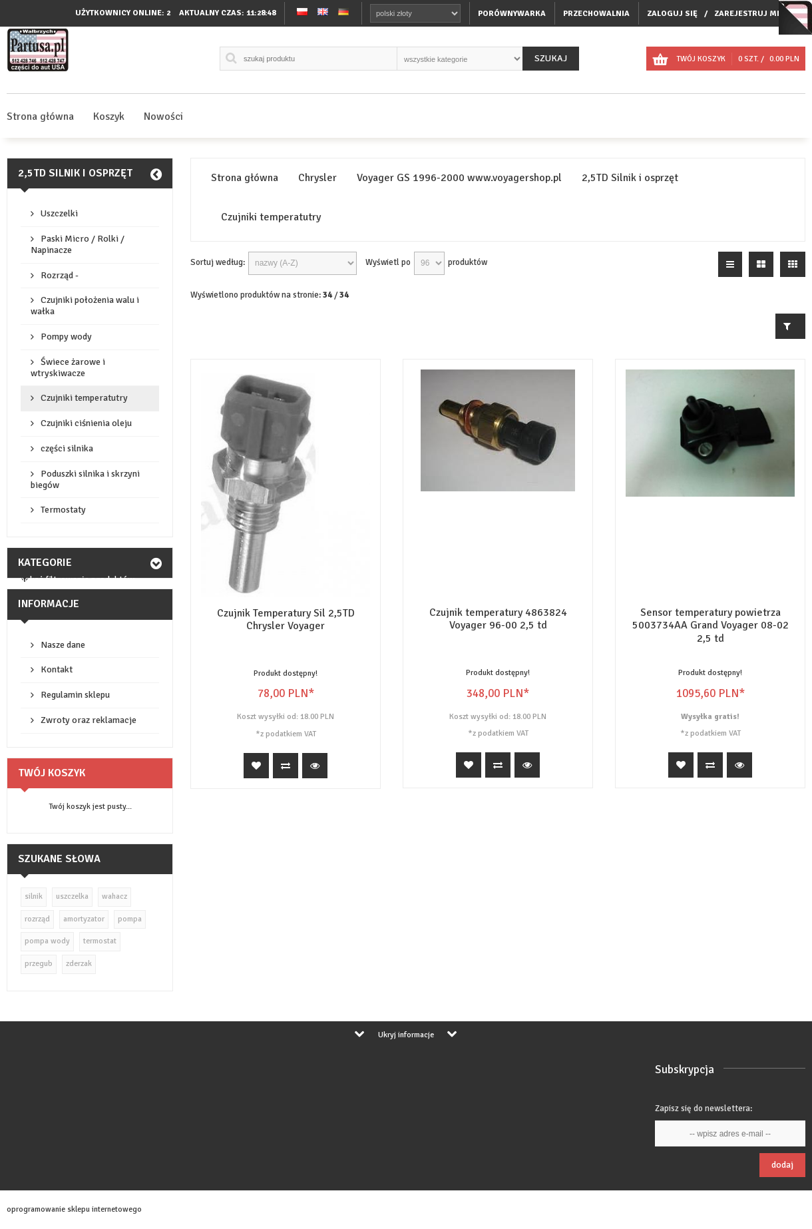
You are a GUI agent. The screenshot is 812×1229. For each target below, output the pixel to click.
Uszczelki (59, 213)
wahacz (114, 896)
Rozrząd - (60, 275)
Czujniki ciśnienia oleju (86, 423)
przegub (39, 964)
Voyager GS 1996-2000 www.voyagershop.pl (459, 178)
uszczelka (72, 896)
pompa (130, 919)
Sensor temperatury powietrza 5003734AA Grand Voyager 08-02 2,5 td (710, 625)
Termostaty (63, 509)
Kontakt (57, 669)
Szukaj (550, 58)
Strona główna (40, 116)
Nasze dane (63, 644)
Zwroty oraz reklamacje (88, 720)
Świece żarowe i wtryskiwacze (68, 367)
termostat (99, 941)
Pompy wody (66, 336)
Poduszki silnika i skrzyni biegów (85, 479)
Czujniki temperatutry (84, 397)
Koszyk (108, 116)
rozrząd (37, 919)
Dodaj (782, 1164)
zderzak (79, 964)
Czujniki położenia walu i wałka (85, 305)
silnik (34, 896)
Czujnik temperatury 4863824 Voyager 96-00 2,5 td (498, 619)
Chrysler (317, 178)
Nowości (163, 116)
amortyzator (83, 919)
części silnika (67, 448)
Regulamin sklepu (75, 694)
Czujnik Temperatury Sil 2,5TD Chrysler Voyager (286, 619)
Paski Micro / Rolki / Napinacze (77, 244)
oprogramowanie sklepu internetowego (74, 1209)
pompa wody (47, 941)
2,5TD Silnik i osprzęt (75, 173)
